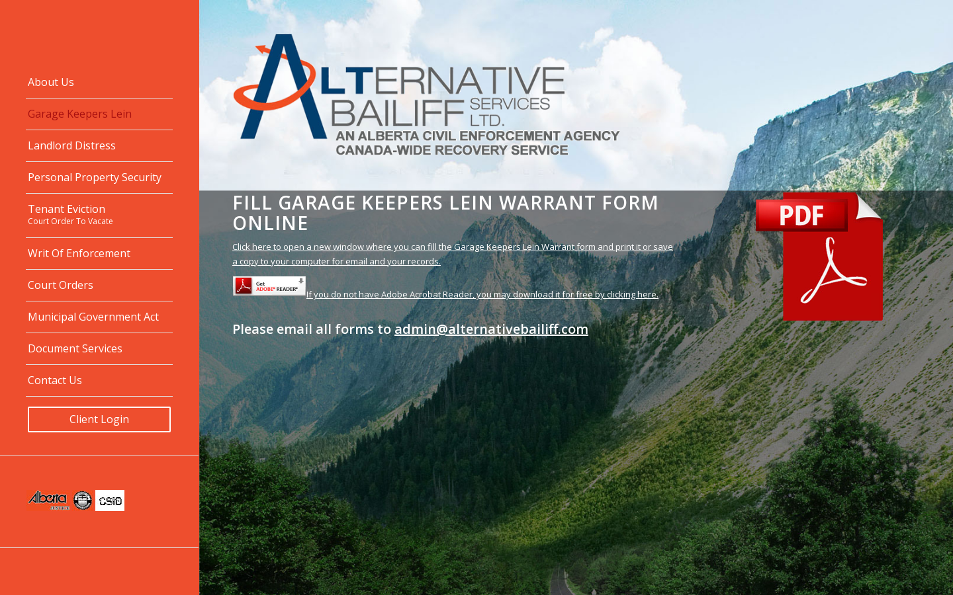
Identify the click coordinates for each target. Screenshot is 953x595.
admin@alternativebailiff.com (491, 329)
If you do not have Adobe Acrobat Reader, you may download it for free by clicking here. (445, 294)
